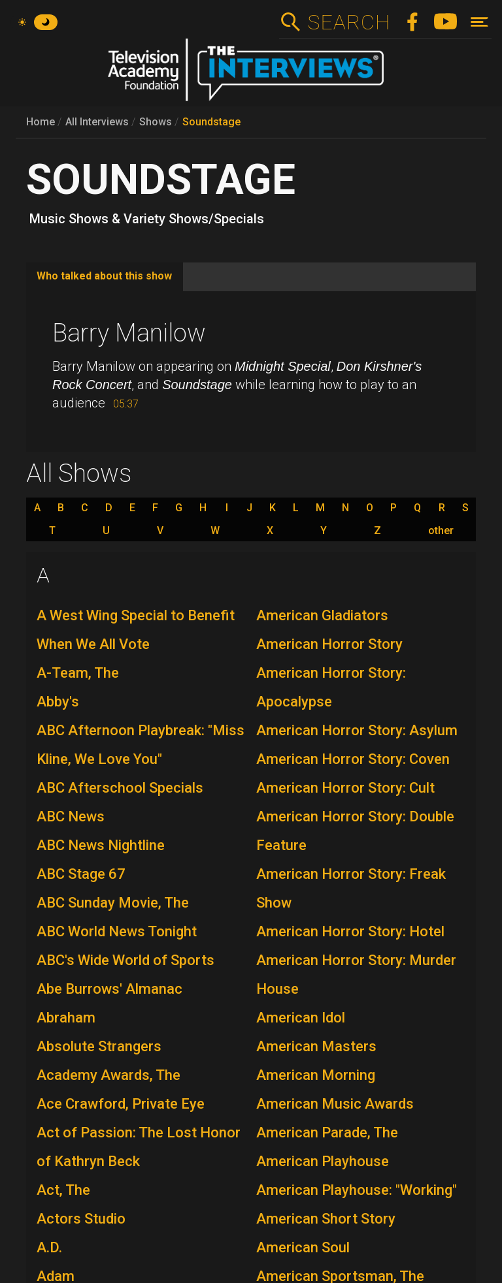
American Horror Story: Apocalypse (331, 687)
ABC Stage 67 (81, 874)
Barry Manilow (129, 333)
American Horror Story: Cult (345, 788)
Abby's (58, 701)
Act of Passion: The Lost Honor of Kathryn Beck (139, 1146)
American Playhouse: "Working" (356, 1190)
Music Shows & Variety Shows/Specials (146, 219)
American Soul (303, 1247)
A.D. (49, 1247)
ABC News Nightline (101, 845)
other (441, 531)
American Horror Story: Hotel (350, 931)
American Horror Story (329, 644)
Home (40, 122)
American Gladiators (322, 615)
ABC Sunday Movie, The (113, 903)
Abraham (66, 1017)
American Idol (300, 1017)
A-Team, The (78, 673)
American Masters (316, 1046)
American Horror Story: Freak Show (351, 888)
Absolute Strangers (99, 1046)
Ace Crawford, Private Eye (121, 1104)
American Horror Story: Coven (353, 759)
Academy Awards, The (108, 1075)
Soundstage (211, 122)
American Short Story (325, 1219)
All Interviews (97, 122)
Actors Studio (81, 1219)
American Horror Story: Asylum (357, 730)
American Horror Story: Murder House (356, 974)
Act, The (63, 1190)
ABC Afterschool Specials (120, 788)
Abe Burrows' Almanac (109, 989)
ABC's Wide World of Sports (125, 960)
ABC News (71, 816)
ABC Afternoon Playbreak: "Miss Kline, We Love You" (140, 744)
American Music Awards (335, 1104)
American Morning (315, 1075)
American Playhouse (322, 1161)
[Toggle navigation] (479, 22)
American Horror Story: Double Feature (355, 830)
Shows (155, 122)
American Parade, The (327, 1132)
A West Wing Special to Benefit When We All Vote (136, 629)
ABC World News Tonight (117, 931)
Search (348, 22)
